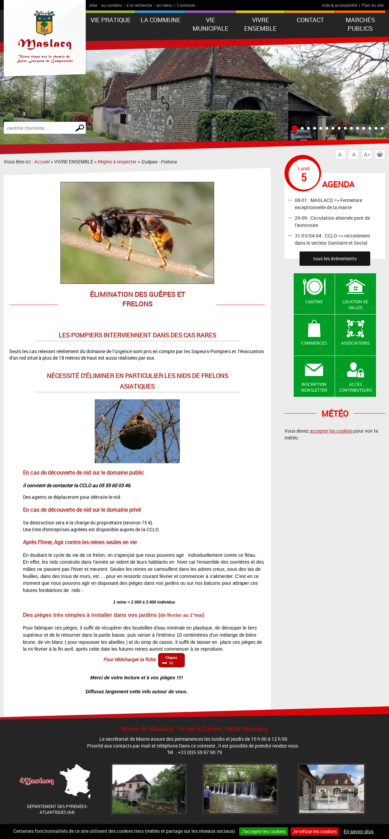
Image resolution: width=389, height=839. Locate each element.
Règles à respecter (117, 161)
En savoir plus (359, 831)
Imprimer (381, 154)
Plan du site (373, 5)
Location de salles (355, 304)
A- (340, 154)
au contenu (111, 5)
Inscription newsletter (314, 387)
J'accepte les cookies (263, 831)
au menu (164, 5)
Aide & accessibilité (339, 5)
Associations (355, 343)
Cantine (314, 301)
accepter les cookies (331, 431)
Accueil (42, 161)
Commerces (314, 343)
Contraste (186, 5)
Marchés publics (360, 24)
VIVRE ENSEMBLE (260, 24)
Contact (310, 20)
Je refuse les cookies (315, 831)
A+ (367, 154)
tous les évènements (335, 258)
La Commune (161, 20)
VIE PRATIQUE (111, 20)
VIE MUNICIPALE (210, 24)
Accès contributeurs (355, 387)
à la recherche (139, 5)
